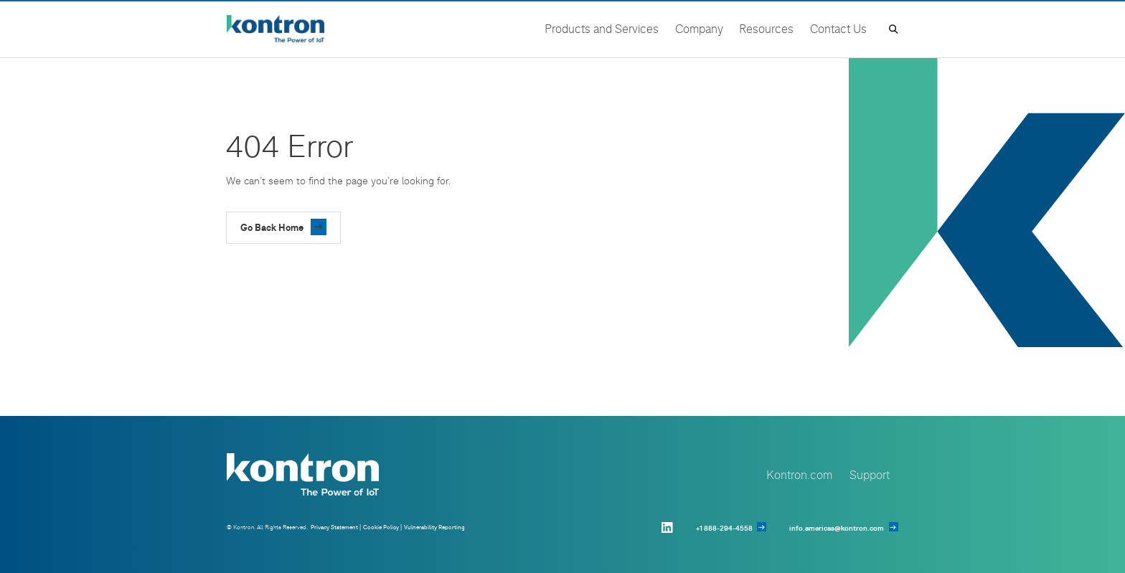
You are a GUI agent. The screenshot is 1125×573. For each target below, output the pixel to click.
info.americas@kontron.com (836, 528)
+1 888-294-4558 (724, 528)
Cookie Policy (381, 527)
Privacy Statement (334, 527)
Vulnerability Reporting (434, 527)
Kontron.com (799, 474)
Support (869, 474)
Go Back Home (271, 227)
